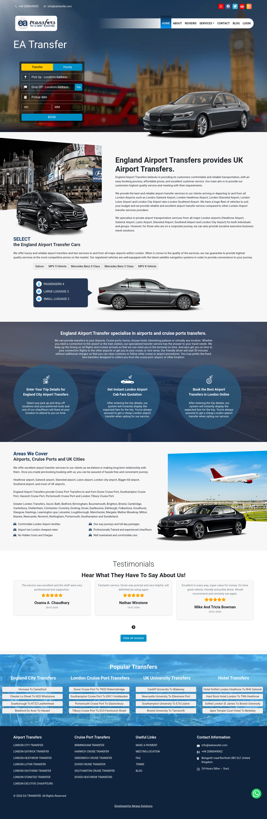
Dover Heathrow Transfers (93, 777)
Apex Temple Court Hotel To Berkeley (233, 710)
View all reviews (133, 638)
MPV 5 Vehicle (58, 266)
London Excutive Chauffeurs (33, 783)
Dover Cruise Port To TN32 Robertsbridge (99, 689)
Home (166, 23)
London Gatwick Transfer (31, 751)
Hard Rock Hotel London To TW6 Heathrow (232, 696)
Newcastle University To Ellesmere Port (166, 696)
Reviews (191, 23)
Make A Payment (146, 745)
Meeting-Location (148, 751)
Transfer (37, 67)
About (177, 23)
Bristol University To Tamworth (166, 710)
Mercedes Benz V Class (119, 266)
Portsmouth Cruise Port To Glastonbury (99, 703)
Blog (236, 23)
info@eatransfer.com (58, 6)
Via (78, 87)
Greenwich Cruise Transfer (93, 757)
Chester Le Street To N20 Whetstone (32, 696)
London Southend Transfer (32, 770)
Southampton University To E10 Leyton (166, 703)
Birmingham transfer (89, 745)
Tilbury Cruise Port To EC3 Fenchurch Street (99, 710)
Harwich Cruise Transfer (92, 751)
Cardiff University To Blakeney (166, 689)
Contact (223, 23)
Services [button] (206, 23)
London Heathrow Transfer (32, 757)
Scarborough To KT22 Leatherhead (32, 703)
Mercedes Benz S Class (85, 266)
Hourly (67, 67)
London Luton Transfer (29, 764)
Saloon (39, 266)
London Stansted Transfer (31, 777)
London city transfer (28, 745)
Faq (138, 757)
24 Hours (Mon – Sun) (215, 768)
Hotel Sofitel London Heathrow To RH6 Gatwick (233, 689)
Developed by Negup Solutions (133, 806)
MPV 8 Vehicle (147, 266)
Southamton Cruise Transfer (95, 770)
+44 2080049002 (26, 6)
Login (247, 23)
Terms (140, 764)
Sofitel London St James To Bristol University (232, 703)
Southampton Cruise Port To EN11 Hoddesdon (99, 696)
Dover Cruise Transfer (90, 764)
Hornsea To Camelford (32, 689)
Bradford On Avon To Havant (32, 710)
